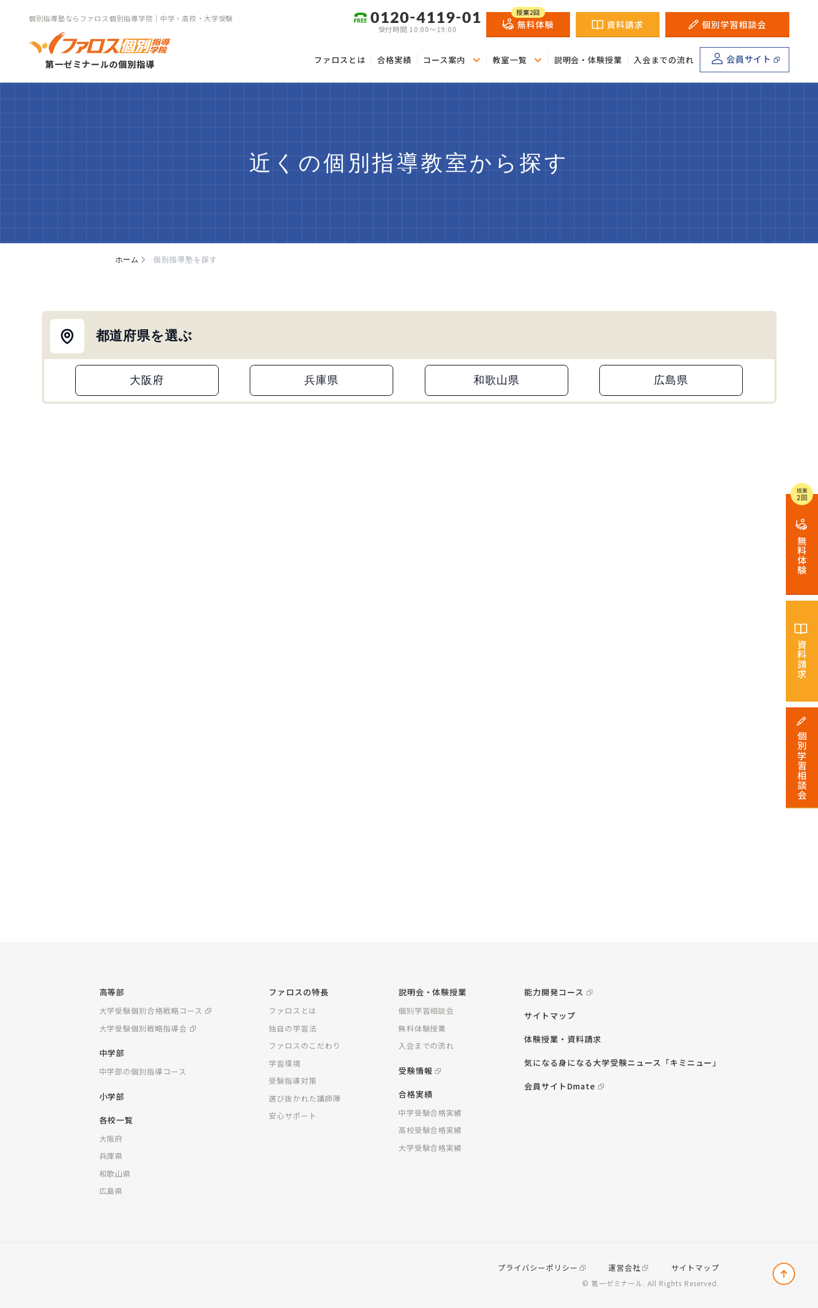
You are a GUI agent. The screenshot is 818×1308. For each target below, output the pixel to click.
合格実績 (394, 59)
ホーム (131, 259)
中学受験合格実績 (430, 1112)
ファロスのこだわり (305, 1045)
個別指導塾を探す (185, 259)
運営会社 (624, 1267)
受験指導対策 (293, 1080)
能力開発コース (554, 992)
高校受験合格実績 (430, 1129)
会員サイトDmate (559, 1086)
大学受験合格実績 (430, 1147)
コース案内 (444, 59)
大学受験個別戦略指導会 (143, 1028)
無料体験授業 (422, 1028)
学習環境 (285, 1063)
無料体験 (528, 21)
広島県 (671, 380)
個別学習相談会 (727, 23)
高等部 (112, 992)
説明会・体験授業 (588, 59)
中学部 (112, 1052)
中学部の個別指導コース (143, 1071)
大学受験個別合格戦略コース (151, 1010)
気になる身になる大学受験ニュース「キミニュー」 (622, 1062)
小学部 (112, 1096)
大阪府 (147, 380)
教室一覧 (510, 59)
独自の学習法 (293, 1028)
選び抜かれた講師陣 (305, 1098)
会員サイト (742, 58)
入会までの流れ (664, 59)
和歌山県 (497, 380)
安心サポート (293, 1115)
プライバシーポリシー (538, 1267)
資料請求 (617, 23)
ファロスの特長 (299, 992)
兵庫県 (321, 380)
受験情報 (415, 1070)
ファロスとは (340, 59)
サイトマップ (550, 1015)
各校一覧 (116, 1120)
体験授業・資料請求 (563, 1039)
